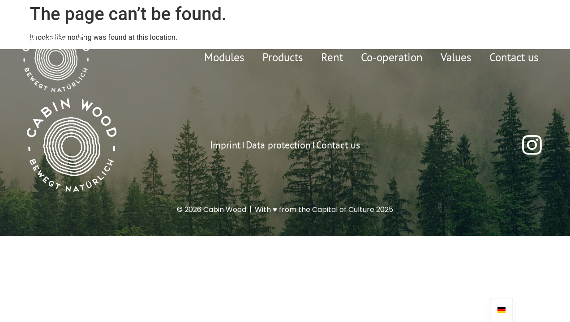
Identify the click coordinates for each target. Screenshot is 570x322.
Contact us (514, 57)
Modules (224, 57)
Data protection (278, 145)
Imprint (225, 145)
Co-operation (392, 57)
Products (282, 57)
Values (456, 57)
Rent (332, 57)
